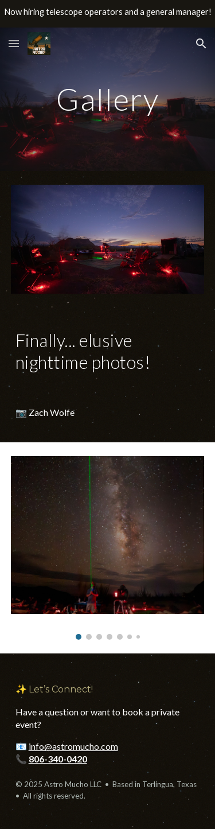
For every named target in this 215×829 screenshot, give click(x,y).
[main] (108, 99)
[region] (107, 14)
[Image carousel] (108, 548)
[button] (14, 43)
